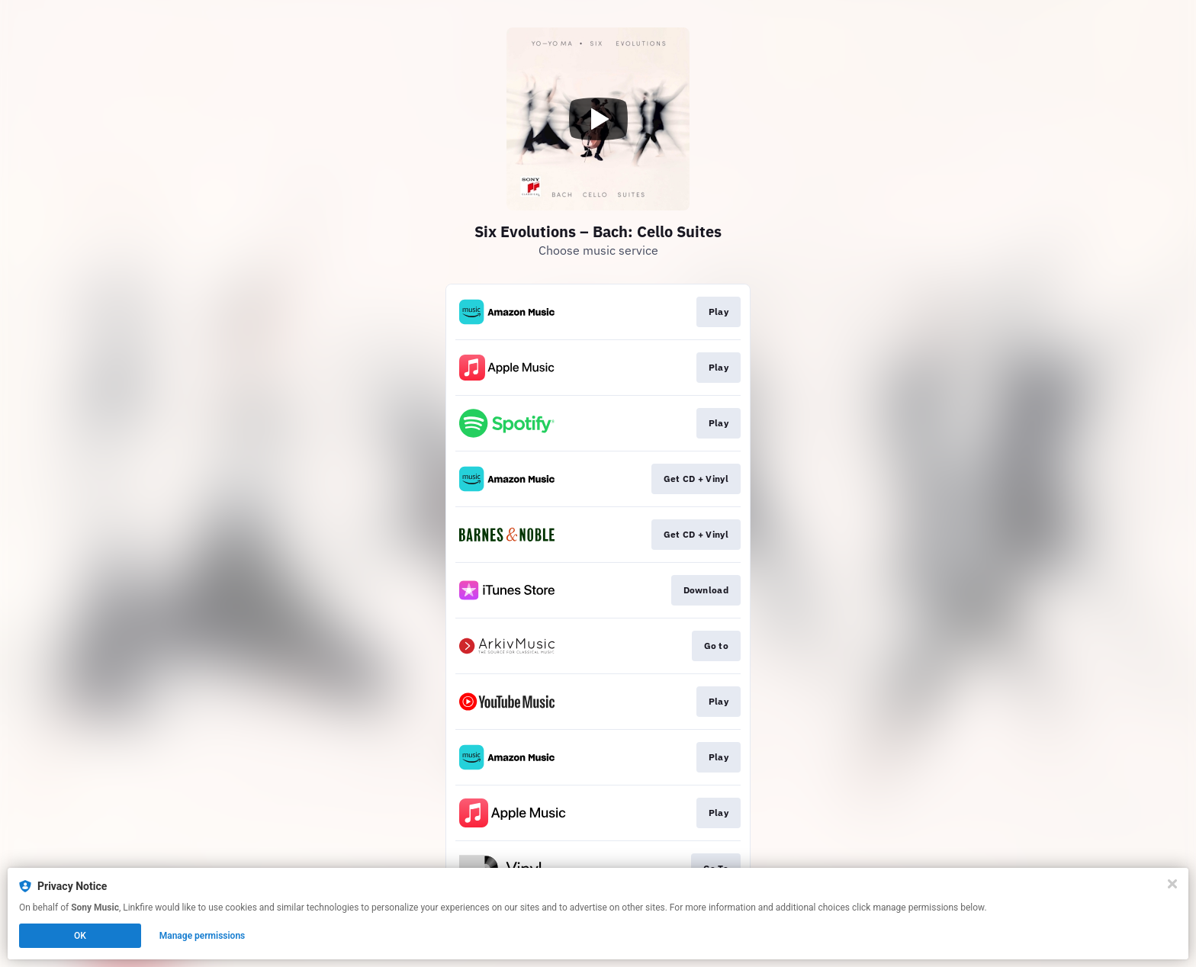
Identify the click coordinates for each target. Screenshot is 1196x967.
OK (80, 935)
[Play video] (598, 119)
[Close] (1172, 884)
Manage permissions (202, 935)
